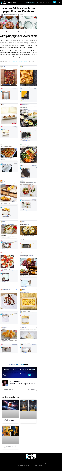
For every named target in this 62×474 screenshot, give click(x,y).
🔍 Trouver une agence (30, 2)
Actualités (10, 2)
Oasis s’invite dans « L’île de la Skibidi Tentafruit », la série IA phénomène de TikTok (10, 446)
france (19, 356)
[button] (60, 2)
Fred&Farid (22, 356)
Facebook (15, 356)
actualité (11, 356)
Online (30, 32)
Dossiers (14, 2)
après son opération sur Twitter (19, 61)
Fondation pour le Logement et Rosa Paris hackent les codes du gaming (28, 421)
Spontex (28, 356)
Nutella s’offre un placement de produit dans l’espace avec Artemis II (10, 420)
